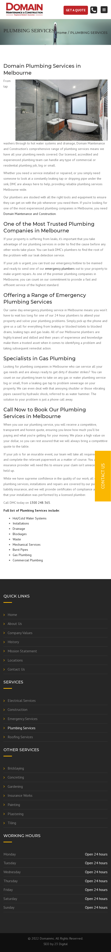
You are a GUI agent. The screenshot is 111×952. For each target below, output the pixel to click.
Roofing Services (20, 737)
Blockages (20, 534)
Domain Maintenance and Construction (29, 214)
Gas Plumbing (22, 555)
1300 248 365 (40, 503)
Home (62, 33)
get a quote (76, 10)
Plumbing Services (21, 728)
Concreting (16, 777)
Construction (17, 709)
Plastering (15, 813)
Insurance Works (20, 795)
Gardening (15, 786)
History (13, 641)
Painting (14, 804)
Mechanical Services (27, 544)
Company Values (20, 632)
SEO (46, 944)
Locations (15, 660)
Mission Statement (22, 651)
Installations (21, 523)
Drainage (19, 529)
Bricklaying (16, 768)
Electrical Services (22, 700)
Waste (17, 539)
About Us (15, 623)
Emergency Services (23, 718)
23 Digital (61, 944)
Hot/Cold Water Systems (30, 518)
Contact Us (16, 669)
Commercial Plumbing (28, 560)
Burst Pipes (20, 550)
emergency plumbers (60, 269)
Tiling (12, 822)
